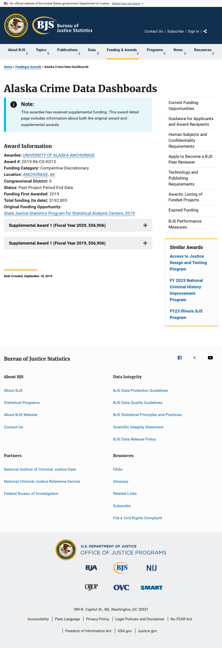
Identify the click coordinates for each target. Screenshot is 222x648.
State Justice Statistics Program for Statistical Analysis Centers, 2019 (69, 213)
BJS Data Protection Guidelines (140, 390)
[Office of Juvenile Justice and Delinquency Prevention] (91, 591)
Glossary (120, 481)
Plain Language (67, 619)
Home (8, 67)
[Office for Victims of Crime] (121, 591)
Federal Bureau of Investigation (31, 493)
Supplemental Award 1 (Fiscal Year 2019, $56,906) (57, 243)
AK (52, 174)
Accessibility (38, 619)
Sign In (193, 31)
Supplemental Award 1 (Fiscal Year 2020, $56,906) (57, 225)
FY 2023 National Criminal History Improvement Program (186, 290)
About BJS (13, 390)
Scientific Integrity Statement (138, 427)
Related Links (125, 493)
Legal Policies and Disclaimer (139, 619)
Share (209, 35)
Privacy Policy (97, 619)
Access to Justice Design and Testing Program (188, 263)
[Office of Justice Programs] (16, 25)
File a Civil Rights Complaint (137, 518)
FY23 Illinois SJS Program (186, 314)
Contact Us (154, 31)
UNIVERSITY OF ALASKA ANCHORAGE (59, 155)
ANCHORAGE (35, 174)
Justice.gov (147, 631)
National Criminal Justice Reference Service (42, 481)
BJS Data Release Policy (134, 439)
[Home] (62, 25)
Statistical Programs (22, 402)
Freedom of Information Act (88, 631)
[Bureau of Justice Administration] (91, 571)
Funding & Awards (28, 67)
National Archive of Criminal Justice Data (40, 469)
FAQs (117, 469)
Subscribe (175, 31)
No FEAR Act (181, 619)
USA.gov (125, 631)
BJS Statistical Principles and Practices (147, 414)
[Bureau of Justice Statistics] (121, 574)
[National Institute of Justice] (152, 572)
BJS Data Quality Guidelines (137, 402)
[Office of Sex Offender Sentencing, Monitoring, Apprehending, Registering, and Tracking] (152, 590)
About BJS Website (20, 414)
